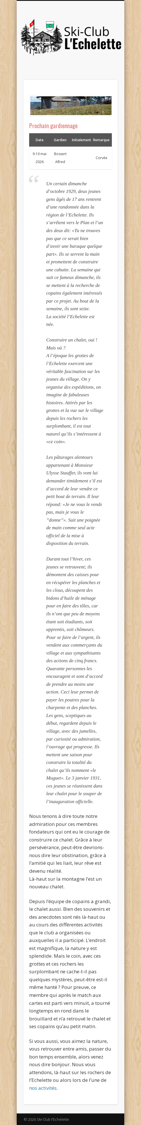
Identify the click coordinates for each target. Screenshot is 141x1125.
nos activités (43, 1088)
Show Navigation (103, 50)
